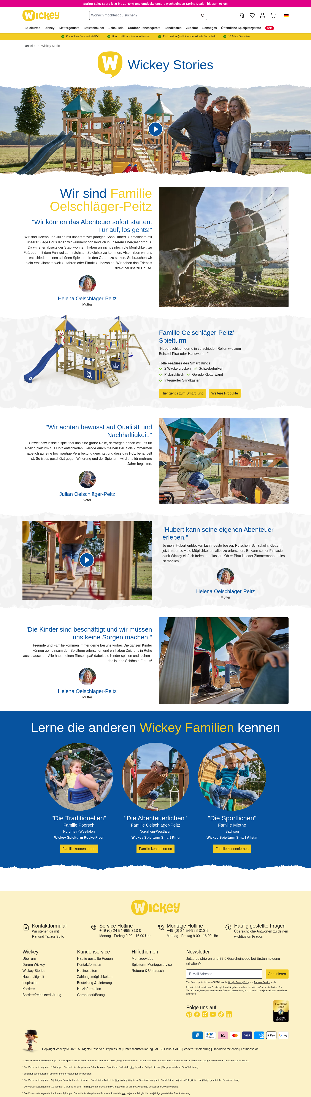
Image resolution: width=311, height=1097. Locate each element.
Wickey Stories (51, 46)
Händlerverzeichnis (225, 1049)
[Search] (202, 15)
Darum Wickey (33, 964)
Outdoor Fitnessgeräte (144, 28)
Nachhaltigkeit (33, 977)
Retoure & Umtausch (148, 970)
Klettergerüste (69, 28)
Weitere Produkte (224, 393)
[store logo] (41, 15)
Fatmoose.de (250, 1049)
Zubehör (192, 28)
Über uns (29, 958)
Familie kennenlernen (78, 849)
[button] (285, 15)
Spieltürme (32, 28)
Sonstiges (209, 28)
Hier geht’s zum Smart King (182, 393)
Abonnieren (277, 974)
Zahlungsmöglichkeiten (95, 977)
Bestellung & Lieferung (94, 983)
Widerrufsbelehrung (197, 1049)
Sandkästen (173, 28)
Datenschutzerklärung (138, 1049)
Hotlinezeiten (87, 970)
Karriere (28, 989)
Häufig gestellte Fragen (95, 958)
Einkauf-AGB (172, 1049)
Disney (49, 28)
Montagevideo (143, 958)
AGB (158, 1049)
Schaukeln (116, 28)
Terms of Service (262, 982)
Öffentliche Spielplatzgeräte (241, 28)
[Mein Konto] (262, 15)
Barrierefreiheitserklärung (41, 995)
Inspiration (30, 983)
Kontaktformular (89, 964)
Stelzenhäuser (94, 28)
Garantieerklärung (91, 995)
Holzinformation (89, 989)
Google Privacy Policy (238, 982)
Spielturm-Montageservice (152, 964)
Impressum (113, 1049)
